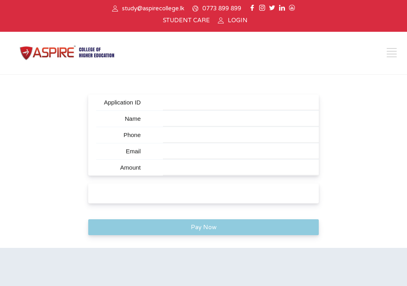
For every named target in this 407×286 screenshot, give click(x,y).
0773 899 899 (221, 8)
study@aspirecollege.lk (153, 8)
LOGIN (238, 20)
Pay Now (204, 227)
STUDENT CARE (186, 20)
